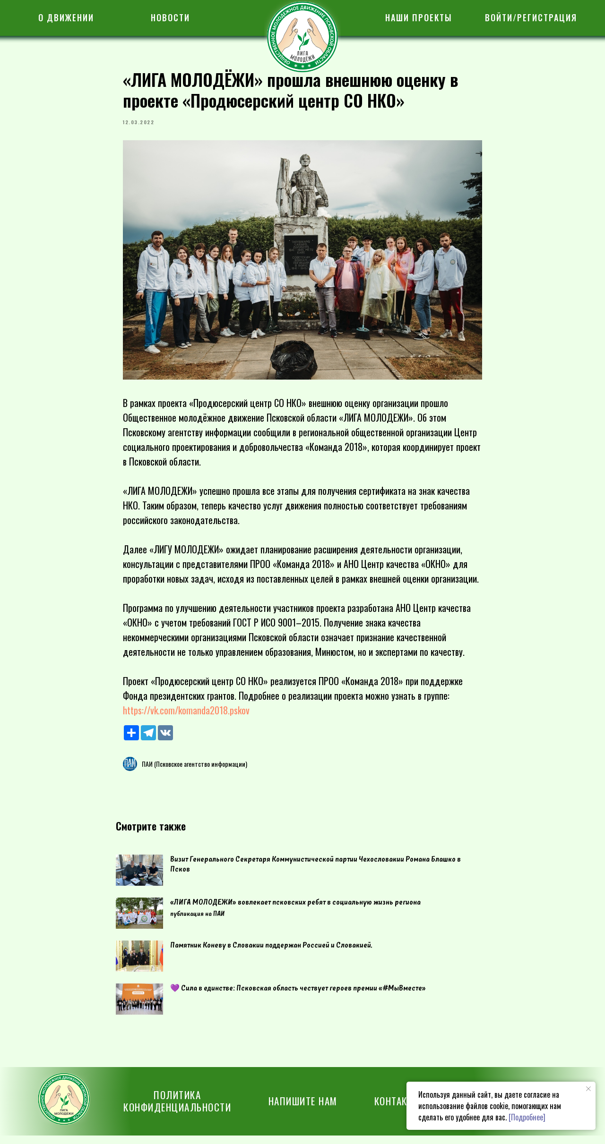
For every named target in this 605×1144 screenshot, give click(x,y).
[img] (302, 37)
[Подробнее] (527, 1117)
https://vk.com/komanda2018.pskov (186, 714)
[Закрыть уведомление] (588, 1088)
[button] (302, 1109)
